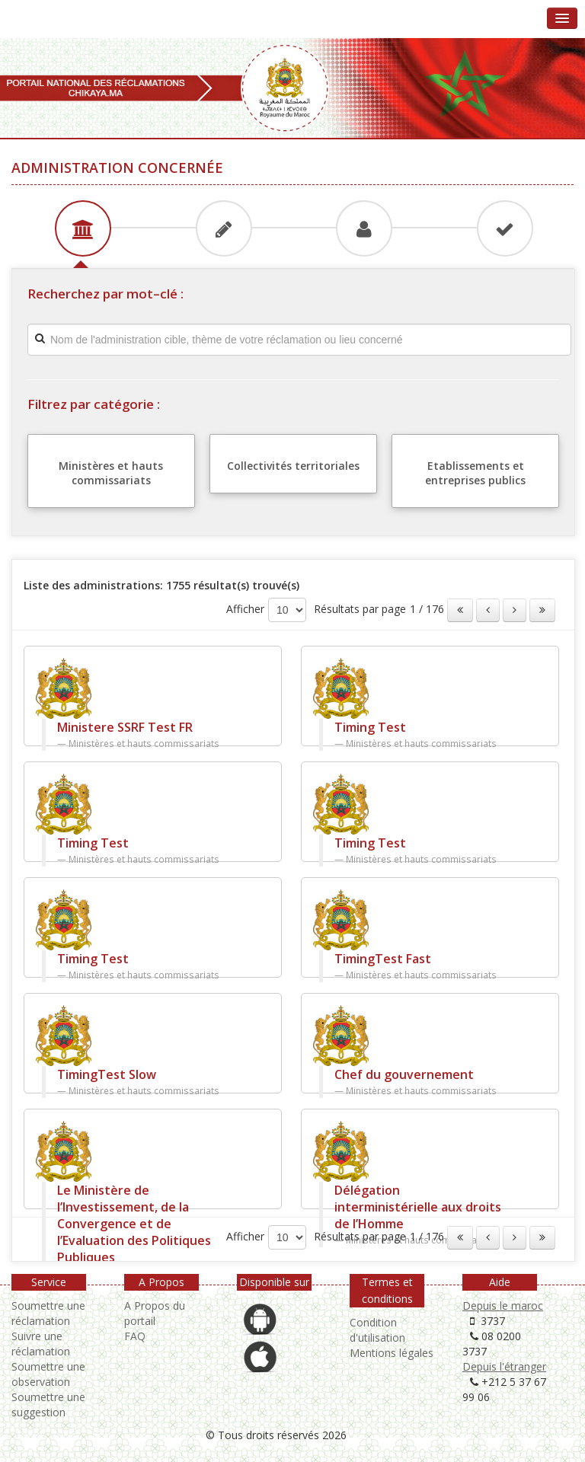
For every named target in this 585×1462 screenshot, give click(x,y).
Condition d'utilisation (377, 1330)
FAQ (134, 1336)
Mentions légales (391, 1352)
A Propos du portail (154, 1313)
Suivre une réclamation (40, 1343)
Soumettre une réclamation (48, 1313)
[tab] (81, 227)
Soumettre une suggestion (48, 1404)
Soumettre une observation (48, 1374)
